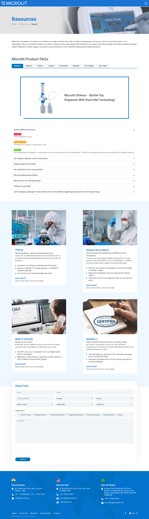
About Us (35, 513)
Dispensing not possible (25, 164)
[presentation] (34, 450)
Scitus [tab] (40, 66)
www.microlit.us (66, 502)
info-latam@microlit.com (114, 503)
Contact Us (24, 513)
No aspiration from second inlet (28, 169)
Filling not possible (22, 186)
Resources (24, 24)
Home (14, 24)
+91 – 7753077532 (38, 494)
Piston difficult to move (24, 129)
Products (59, 513)
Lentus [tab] (51, 66)
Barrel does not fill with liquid (27, 180)
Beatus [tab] (29, 66)
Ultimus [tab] (17, 66)
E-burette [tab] (64, 66)
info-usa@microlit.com (68, 498)
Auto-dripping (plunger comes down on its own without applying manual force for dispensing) (57, 192)
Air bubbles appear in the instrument (31, 158)
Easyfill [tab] (76, 66)
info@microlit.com (22, 498)
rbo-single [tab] (89, 66)
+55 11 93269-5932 (112, 499)
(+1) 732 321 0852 (67, 494)
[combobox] (97, 392)
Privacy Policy (47, 513)
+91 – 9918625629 (22, 494)
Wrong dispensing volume (26, 175)
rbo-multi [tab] (103, 66)
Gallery (14, 513)
